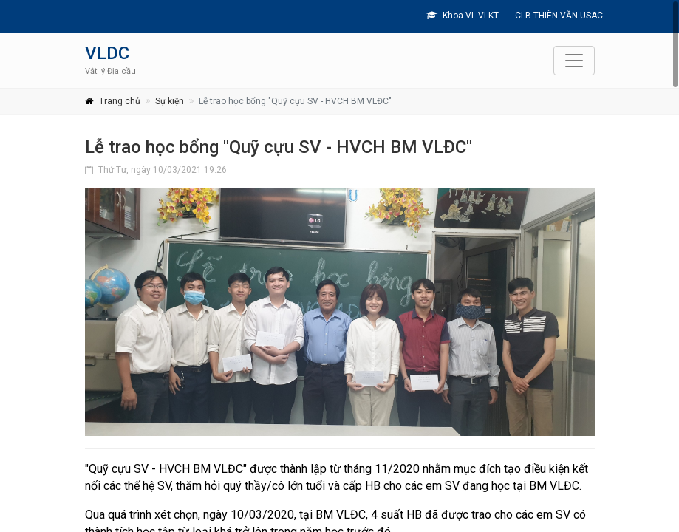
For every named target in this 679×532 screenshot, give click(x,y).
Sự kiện (169, 101)
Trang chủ (119, 101)
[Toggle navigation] (574, 60)
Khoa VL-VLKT (462, 15)
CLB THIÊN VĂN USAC (558, 15)
